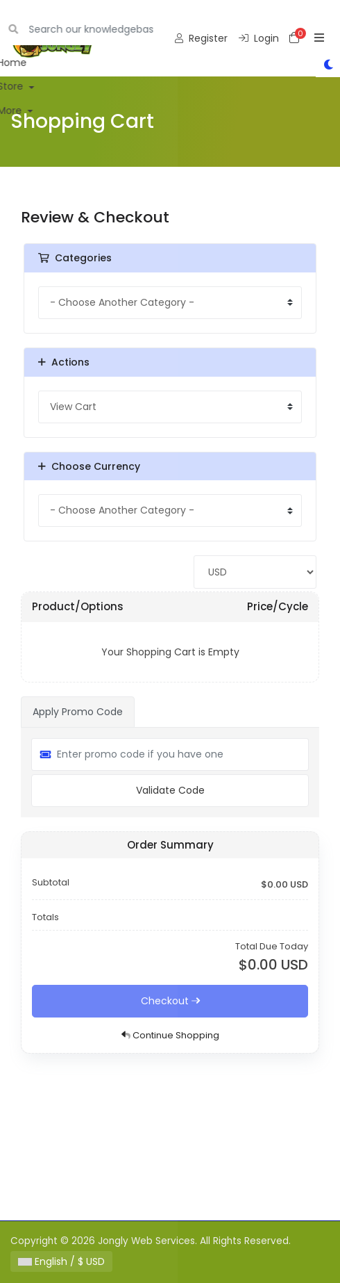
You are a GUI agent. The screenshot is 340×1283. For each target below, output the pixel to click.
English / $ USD (61, 1261)
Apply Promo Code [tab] (78, 712)
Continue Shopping (170, 1035)
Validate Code (170, 790)
